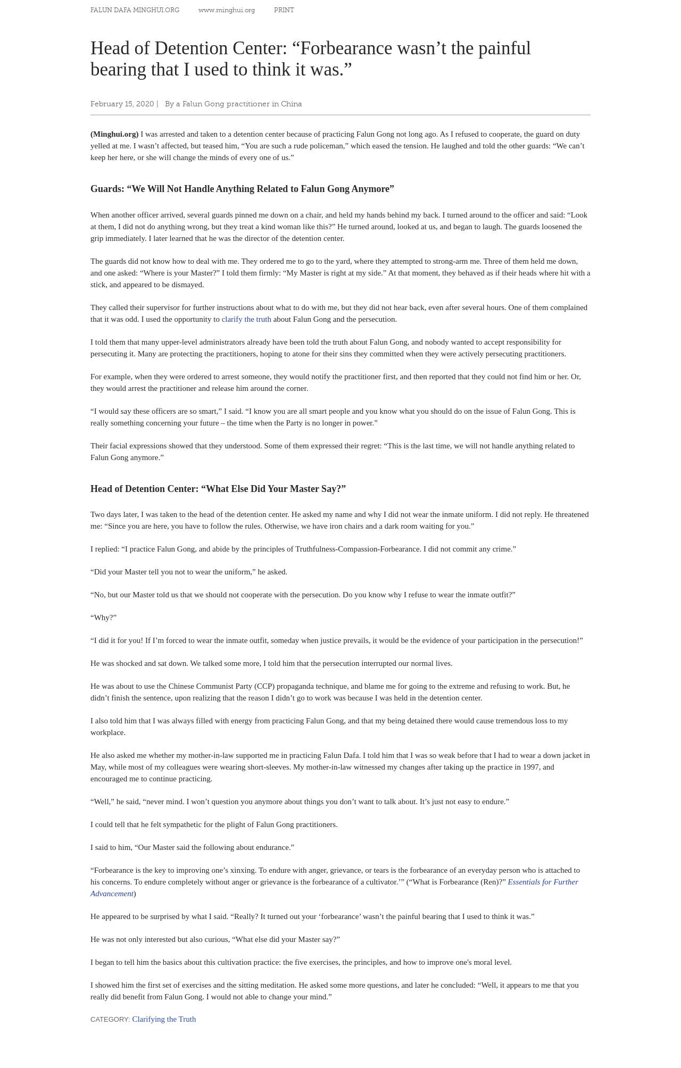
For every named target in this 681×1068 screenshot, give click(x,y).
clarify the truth (246, 319)
